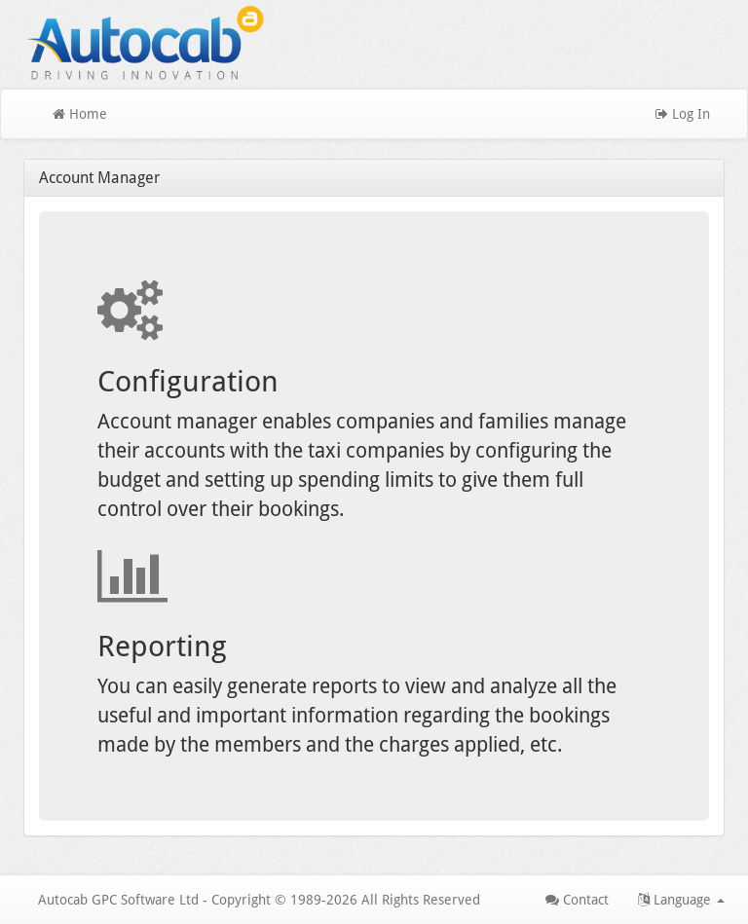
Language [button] (681, 899)
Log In (682, 114)
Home (80, 114)
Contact (577, 899)
